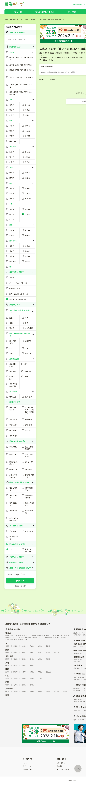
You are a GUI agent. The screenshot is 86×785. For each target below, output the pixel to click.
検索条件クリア (20, 586)
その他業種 (77, 665)
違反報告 (59, 766)
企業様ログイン (27, 769)
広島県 (33, 20)
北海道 (8, 632)
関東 (7, 649)
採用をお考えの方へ (63, 769)
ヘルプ (25, 763)
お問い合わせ (61, 763)
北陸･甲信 (9, 656)
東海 (7, 662)
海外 (7, 695)
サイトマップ (27, 766)
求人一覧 (18, 11)
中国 (26, 20)
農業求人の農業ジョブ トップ (13, 20)
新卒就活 (72, 11)
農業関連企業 (78, 657)
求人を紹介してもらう (45, 11)
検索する (20, 580)
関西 (7, 669)
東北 (7, 643)
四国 (7, 682)
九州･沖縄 (9, 688)
